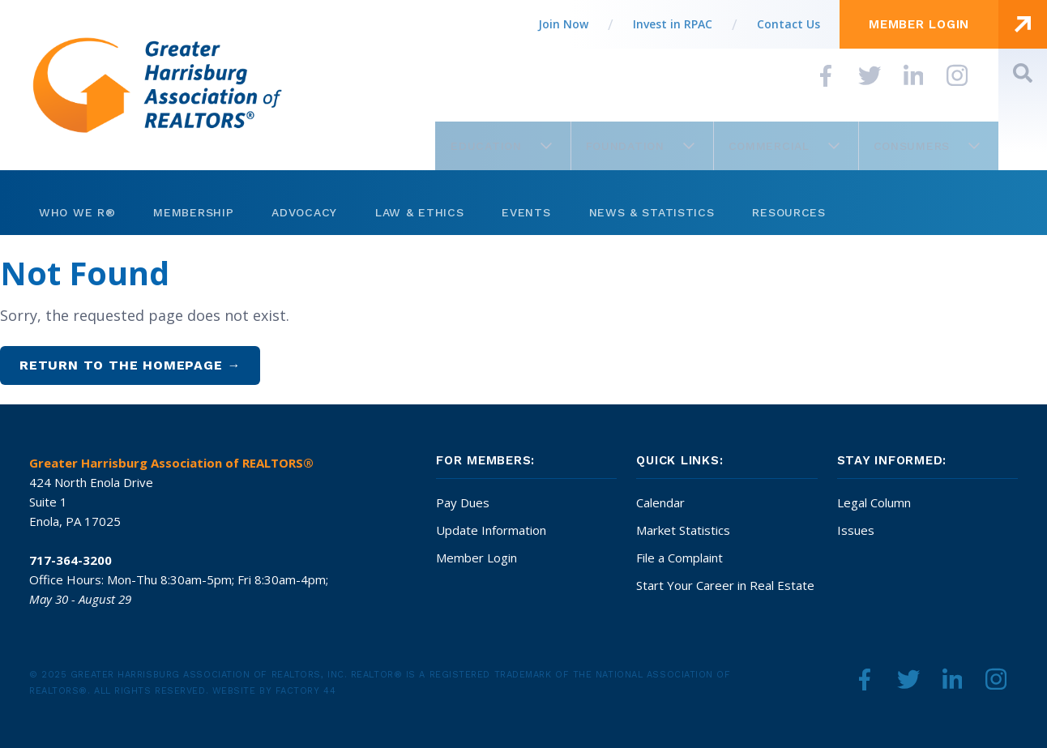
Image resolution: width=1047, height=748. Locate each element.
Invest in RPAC (672, 24)
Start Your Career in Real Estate (725, 585)
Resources (788, 212)
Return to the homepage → (130, 365)
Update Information (491, 530)
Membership (193, 212)
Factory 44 (306, 691)
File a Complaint (679, 557)
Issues (855, 530)
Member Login (476, 557)
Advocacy (304, 212)
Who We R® (77, 212)
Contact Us (788, 24)
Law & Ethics (419, 212)
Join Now (563, 24)
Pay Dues (462, 502)
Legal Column (874, 502)
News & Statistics (652, 212)
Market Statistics (683, 530)
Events (526, 212)
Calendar (660, 502)
